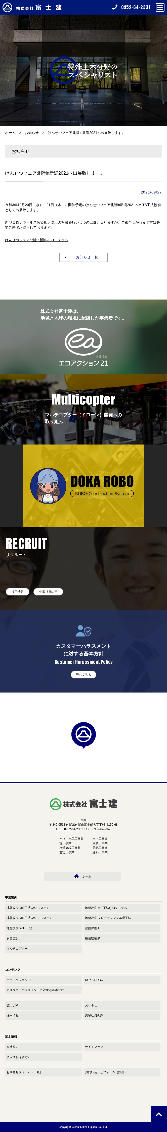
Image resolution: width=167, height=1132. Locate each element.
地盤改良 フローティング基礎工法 (108, 918)
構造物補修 (92, 938)
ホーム (10, 133)
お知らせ (32, 133)
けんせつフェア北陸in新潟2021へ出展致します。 (86, 133)
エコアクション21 (19, 980)
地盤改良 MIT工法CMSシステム (28, 908)
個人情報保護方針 (19, 1057)
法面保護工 (92, 928)
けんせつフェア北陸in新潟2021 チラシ (36, 240)
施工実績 (13, 1005)
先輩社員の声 (48, 592)
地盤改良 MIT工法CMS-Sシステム (30, 918)
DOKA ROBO (94, 980)
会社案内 (13, 1047)
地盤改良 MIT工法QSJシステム (106, 908)
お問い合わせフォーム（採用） (106, 1072)
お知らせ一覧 (85, 257)
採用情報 (18, 592)
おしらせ (91, 1005)
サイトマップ (94, 1047)
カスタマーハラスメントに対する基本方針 (35, 990)
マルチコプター (17, 948)
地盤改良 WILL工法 (19, 928)
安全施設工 (14, 938)
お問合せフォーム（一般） (25, 1072)
